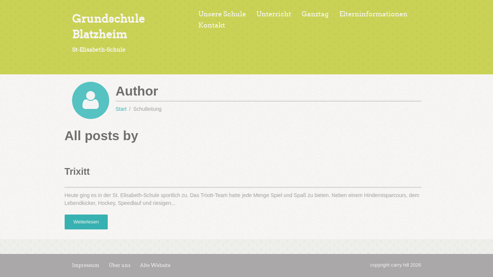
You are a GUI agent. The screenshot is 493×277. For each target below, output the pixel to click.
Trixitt (77, 171)
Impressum (85, 265)
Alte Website (155, 265)
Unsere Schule (222, 14)
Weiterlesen (86, 222)
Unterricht (273, 14)
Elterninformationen (373, 14)
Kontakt (211, 25)
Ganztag (315, 14)
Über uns (119, 265)
